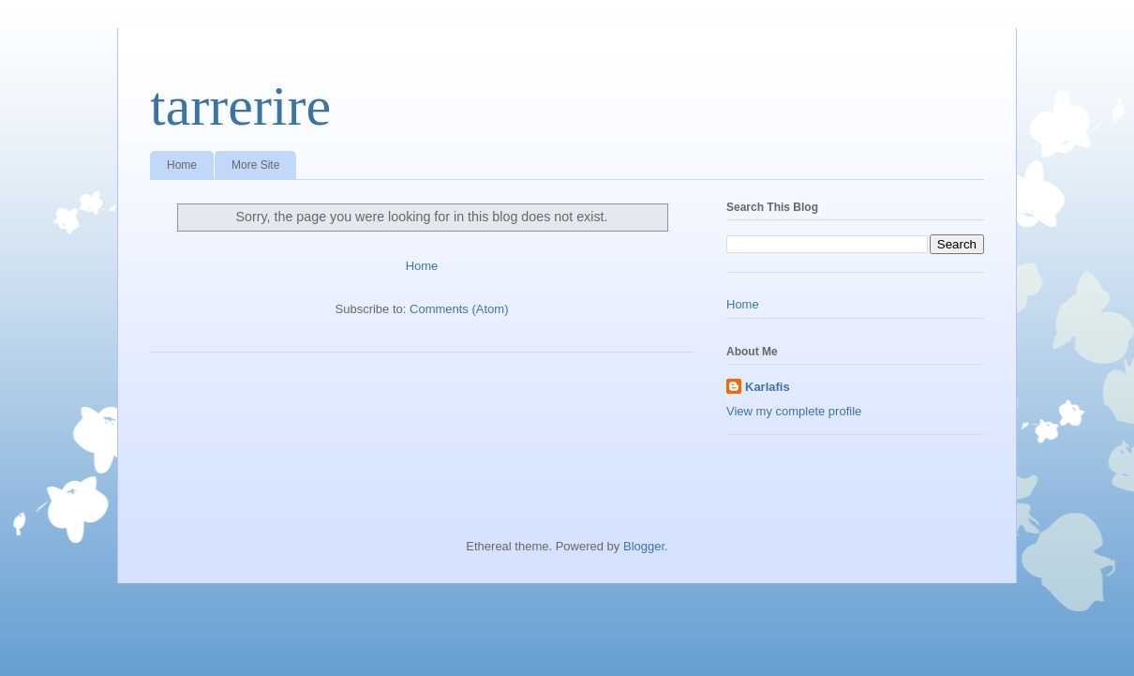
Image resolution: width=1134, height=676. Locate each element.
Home (182, 165)
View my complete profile (793, 411)
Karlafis (767, 387)
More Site (255, 165)
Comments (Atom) (459, 309)
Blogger (643, 546)
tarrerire (240, 106)
